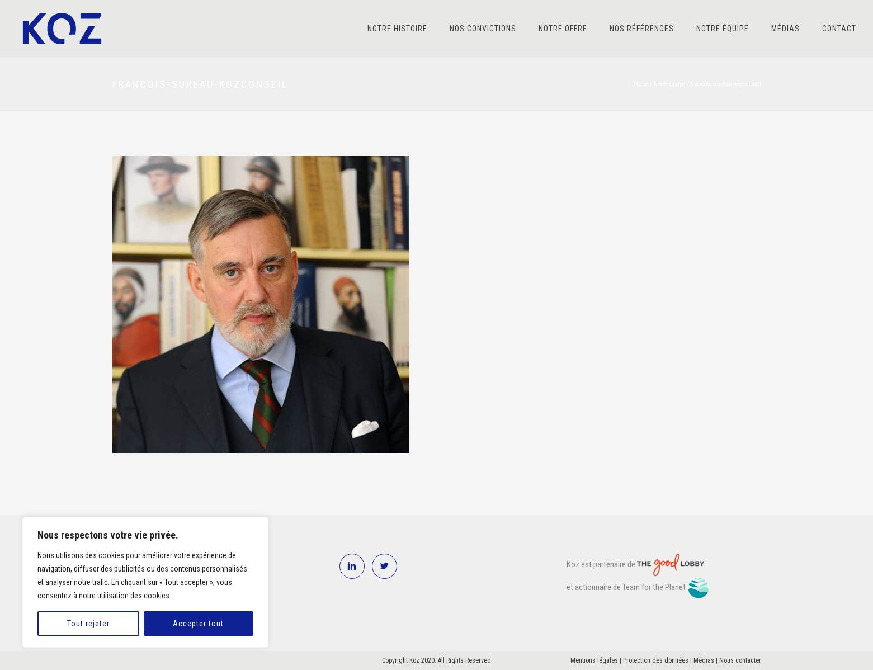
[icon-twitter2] (384, 566)
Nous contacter (740, 660)
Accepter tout (198, 623)
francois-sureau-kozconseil (726, 84)
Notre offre (563, 28)
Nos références (642, 28)
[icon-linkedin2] (354, 566)
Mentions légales (594, 660)
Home (641, 84)
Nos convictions (483, 28)
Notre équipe (722, 28)
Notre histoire (397, 28)
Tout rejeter (88, 623)
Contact (839, 28)
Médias (785, 28)
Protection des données (655, 660)
